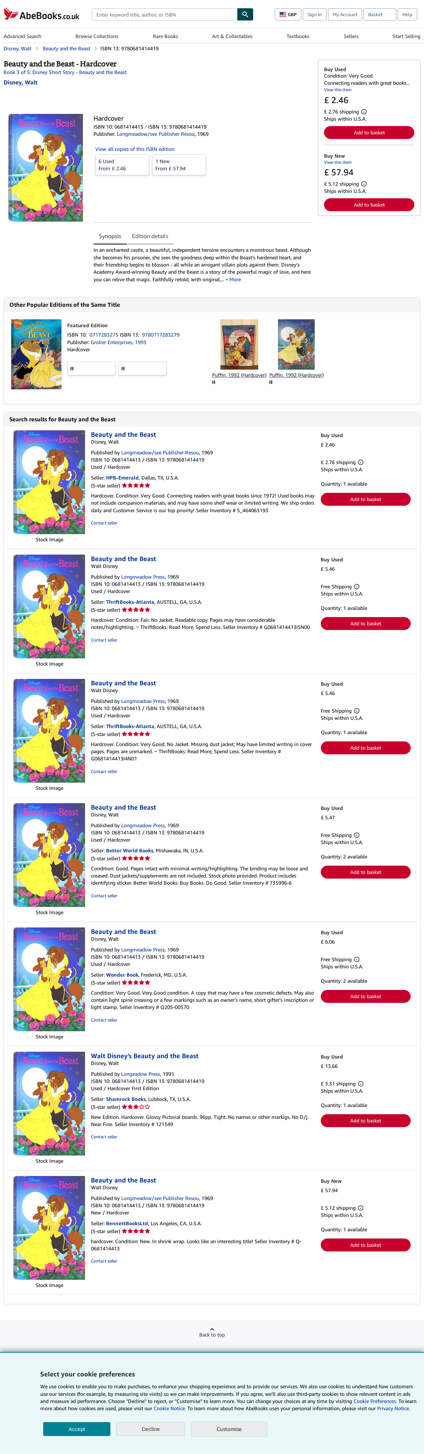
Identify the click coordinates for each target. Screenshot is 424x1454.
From (122, 164)
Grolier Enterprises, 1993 (118, 342)
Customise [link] (229, 1429)
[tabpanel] (203, 264)
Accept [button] (77, 1429)
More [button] (235, 279)
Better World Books (129, 850)
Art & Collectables (232, 36)
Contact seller (104, 522)
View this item (338, 89)
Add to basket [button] (369, 132)
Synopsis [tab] (110, 236)
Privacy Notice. (393, 1408)
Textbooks (298, 36)
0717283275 (105, 335)
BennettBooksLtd (127, 1223)
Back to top (212, 1335)
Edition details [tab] (150, 236)
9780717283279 (160, 335)
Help (407, 14)
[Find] (245, 14)
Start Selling (406, 36)
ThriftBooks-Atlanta (130, 602)
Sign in (314, 14)
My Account (345, 14)
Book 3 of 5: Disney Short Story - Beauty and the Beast (65, 72)
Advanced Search (22, 36)
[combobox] (164, 14)
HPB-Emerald (122, 477)
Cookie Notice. (170, 1408)
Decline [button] (151, 1429)
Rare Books (165, 36)
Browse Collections (97, 36)
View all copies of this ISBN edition (134, 149)
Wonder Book (122, 975)
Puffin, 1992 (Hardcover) (239, 375)
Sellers (351, 36)
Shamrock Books (126, 1099)
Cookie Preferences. (375, 1401)
